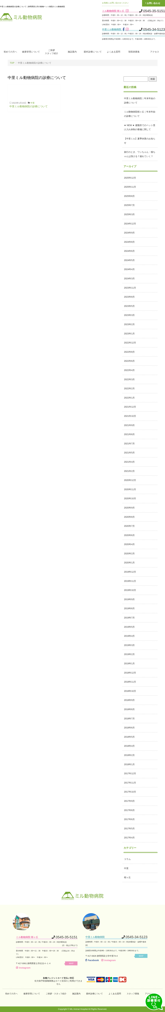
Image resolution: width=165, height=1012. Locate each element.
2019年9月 (129, 599)
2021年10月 (130, 416)
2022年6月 (129, 361)
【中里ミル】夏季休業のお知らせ (139, 140)
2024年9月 (129, 232)
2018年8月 (129, 709)
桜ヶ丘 (127, 877)
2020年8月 (129, 517)
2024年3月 (129, 278)
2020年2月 (129, 553)
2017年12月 (130, 773)
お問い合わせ (153, 3)
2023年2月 (129, 324)
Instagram (23, 967)
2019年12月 (130, 572)
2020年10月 (130, 498)
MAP (71, 963)
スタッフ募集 (133, 993)
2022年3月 (129, 379)
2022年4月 (129, 370)
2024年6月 (129, 251)
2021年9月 (129, 425)
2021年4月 (129, 462)
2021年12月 (130, 407)
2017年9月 (129, 801)
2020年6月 (129, 535)
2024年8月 (129, 242)
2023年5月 (129, 306)
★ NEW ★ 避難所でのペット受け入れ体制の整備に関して (139, 127)
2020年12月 (130, 480)
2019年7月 (129, 617)
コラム (127, 859)
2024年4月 (129, 269)
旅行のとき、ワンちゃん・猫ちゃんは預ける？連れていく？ (139, 154)
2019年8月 (129, 608)
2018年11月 (130, 682)
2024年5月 (129, 260)
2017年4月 (129, 837)
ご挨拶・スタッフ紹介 (56, 993)
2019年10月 (130, 590)
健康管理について (31, 51)
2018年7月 (129, 718)
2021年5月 (129, 452)
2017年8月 (129, 810)
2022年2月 (129, 388)
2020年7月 (129, 526)
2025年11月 (130, 187)
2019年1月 (129, 663)
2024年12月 (130, 223)
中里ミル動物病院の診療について (28, 106)
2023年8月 (129, 297)
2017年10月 (130, 791)
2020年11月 (130, 489)
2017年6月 (129, 819)
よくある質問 (113, 51)
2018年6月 (129, 727)
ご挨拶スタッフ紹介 (51, 52)
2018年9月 (129, 700)
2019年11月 (130, 581)
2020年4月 (129, 544)
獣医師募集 (134, 51)
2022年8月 (129, 352)
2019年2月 (129, 654)
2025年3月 (129, 214)
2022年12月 (130, 342)
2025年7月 (129, 205)
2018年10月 (130, 691)
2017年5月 (129, 828)
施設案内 (72, 51)
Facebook (92, 960)
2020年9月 (129, 507)
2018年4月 (129, 746)
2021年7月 (129, 443)
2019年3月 (129, 645)
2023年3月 (129, 315)
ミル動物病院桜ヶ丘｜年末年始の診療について (139, 113)
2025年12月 (130, 177)
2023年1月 (129, 333)
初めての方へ (10, 51)
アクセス (154, 51)
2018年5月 (129, 737)
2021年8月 (129, 434)
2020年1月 (129, 562)
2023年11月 (130, 287)
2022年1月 (129, 397)
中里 (32, 103)
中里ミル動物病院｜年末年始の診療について (139, 100)
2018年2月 (129, 755)
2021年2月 (129, 471)
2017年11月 (130, 782)
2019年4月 (129, 636)
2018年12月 (130, 672)
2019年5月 (129, 627)
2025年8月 (129, 196)
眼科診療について (93, 51)
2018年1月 (129, 764)
